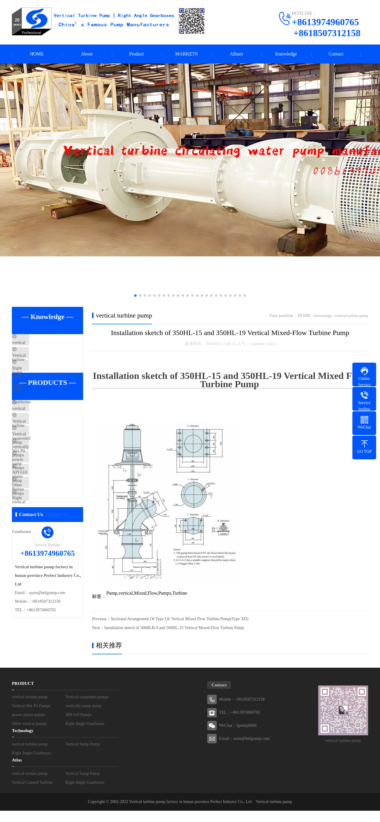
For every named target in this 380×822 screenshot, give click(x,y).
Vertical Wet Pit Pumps (46, 458)
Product (136, 54)
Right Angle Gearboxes (47, 378)
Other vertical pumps (45, 528)
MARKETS (186, 54)
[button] (135, 296)
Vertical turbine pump (274, 813)
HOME (37, 54)
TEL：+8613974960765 (239, 723)
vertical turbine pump (45, 343)
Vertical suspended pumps (49, 441)
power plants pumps (44, 493)
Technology (23, 742)
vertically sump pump (45, 476)
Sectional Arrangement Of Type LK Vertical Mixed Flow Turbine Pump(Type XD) (179, 619)
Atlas (17, 771)
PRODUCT (23, 694)
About (87, 54)
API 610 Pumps (40, 511)
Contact (336, 54)
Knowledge (286, 54)
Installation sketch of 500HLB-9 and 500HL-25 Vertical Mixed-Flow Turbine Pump (174, 628)
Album (236, 54)
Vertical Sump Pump (44, 360)
